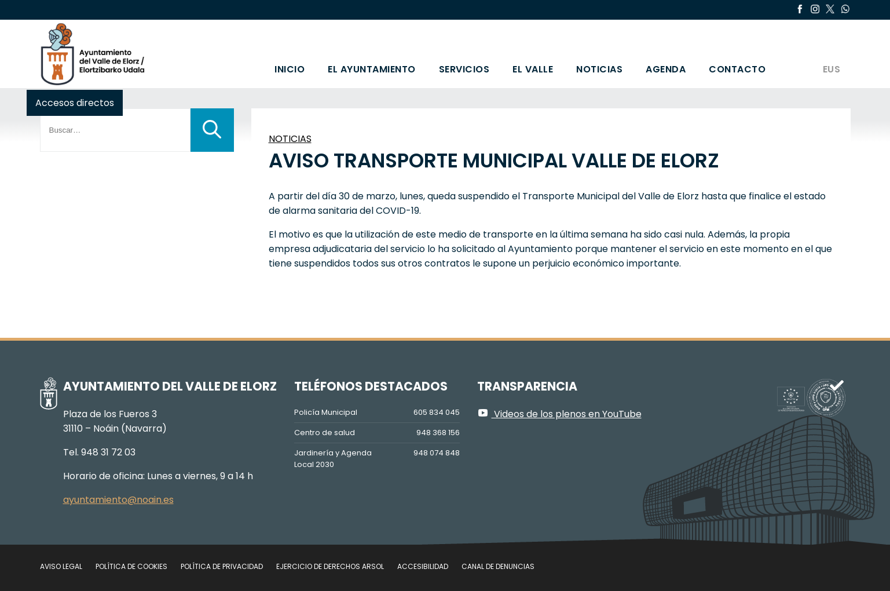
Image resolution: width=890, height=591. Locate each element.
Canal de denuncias (498, 566)
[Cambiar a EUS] (831, 54)
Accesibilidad (422, 566)
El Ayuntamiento (372, 69)
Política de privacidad (222, 566)
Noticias (599, 69)
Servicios (464, 69)
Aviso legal (61, 566)
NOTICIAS (290, 138)
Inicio (289, 69)
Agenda (666, 69)
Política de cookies (131, 566)
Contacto (737, 69)
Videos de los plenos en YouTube (559, 414)
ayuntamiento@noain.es (118, 499)
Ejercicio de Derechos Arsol (330, 566)
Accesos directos (74, 103)
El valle (532, 69)
